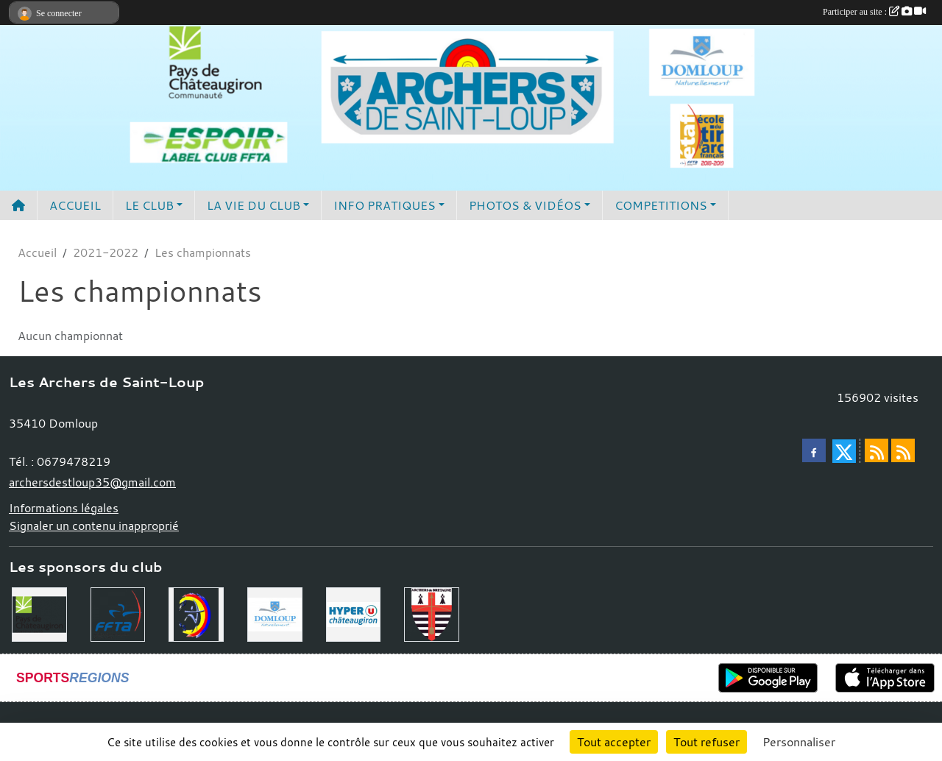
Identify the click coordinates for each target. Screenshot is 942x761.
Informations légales (63, 508)
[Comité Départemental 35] (196, 613)
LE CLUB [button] (149, 205)
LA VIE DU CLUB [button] (253, 205)
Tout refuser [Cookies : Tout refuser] (706, 742)
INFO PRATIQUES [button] (384, 205)
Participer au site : (874, 12)
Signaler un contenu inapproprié (94, 525)
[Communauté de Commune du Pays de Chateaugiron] (39, 613)
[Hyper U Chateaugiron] (353, 613)
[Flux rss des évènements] (903, 450)
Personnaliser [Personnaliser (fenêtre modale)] (798, 742)
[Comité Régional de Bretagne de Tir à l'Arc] (431, 613)
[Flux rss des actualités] (876, 450)
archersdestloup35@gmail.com (92, 482)
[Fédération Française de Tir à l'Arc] (118, 613)
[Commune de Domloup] (274, 613)
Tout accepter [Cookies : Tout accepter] (614, 742)
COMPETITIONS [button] (661, 205)
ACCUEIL (75, 205)
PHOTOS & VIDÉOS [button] (525, 205)
